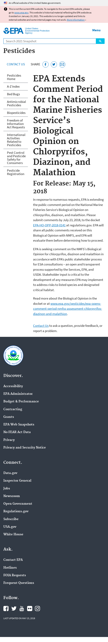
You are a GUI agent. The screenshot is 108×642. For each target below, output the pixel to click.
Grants (8, 417)
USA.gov (9, 527)
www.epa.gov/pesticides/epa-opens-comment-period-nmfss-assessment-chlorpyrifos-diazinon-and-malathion (67, 308)
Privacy (9, 440)
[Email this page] (62, 64)
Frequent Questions (18, 583)
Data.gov (10, 473)
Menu (96, 30)
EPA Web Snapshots (18, 424)
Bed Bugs (13, 94)
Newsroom (11, 496)
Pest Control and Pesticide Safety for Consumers (16, 157)
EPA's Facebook (6, 608)
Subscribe (11, 519)
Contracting (12, 409)
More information (76, 19)
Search (100, 41)
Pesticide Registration (15, 172)
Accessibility (13, 386)
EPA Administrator (18, 394)
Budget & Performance (21, 401)
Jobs (6, 488)
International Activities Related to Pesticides (16, 140)
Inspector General (17, 481)
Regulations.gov (15, 511)
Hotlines (10, 568)
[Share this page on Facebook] (45, 64)
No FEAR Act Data (17, 432)
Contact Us (16, 64)
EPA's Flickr (29, 608)
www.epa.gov (21, 12)
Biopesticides (16, 112)
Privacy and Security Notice (24, 448)
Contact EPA (13, 560)
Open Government (17, 504)
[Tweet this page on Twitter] (54, 64)
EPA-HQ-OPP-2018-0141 (49, 225)
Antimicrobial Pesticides (16, 103)
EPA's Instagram (37, 608)
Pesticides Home (14, 77)
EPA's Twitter (14, 608)
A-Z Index (13, 86)
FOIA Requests (14, 575)
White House (13, 534)
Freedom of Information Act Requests (16, 123)
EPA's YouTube (21, 608)
